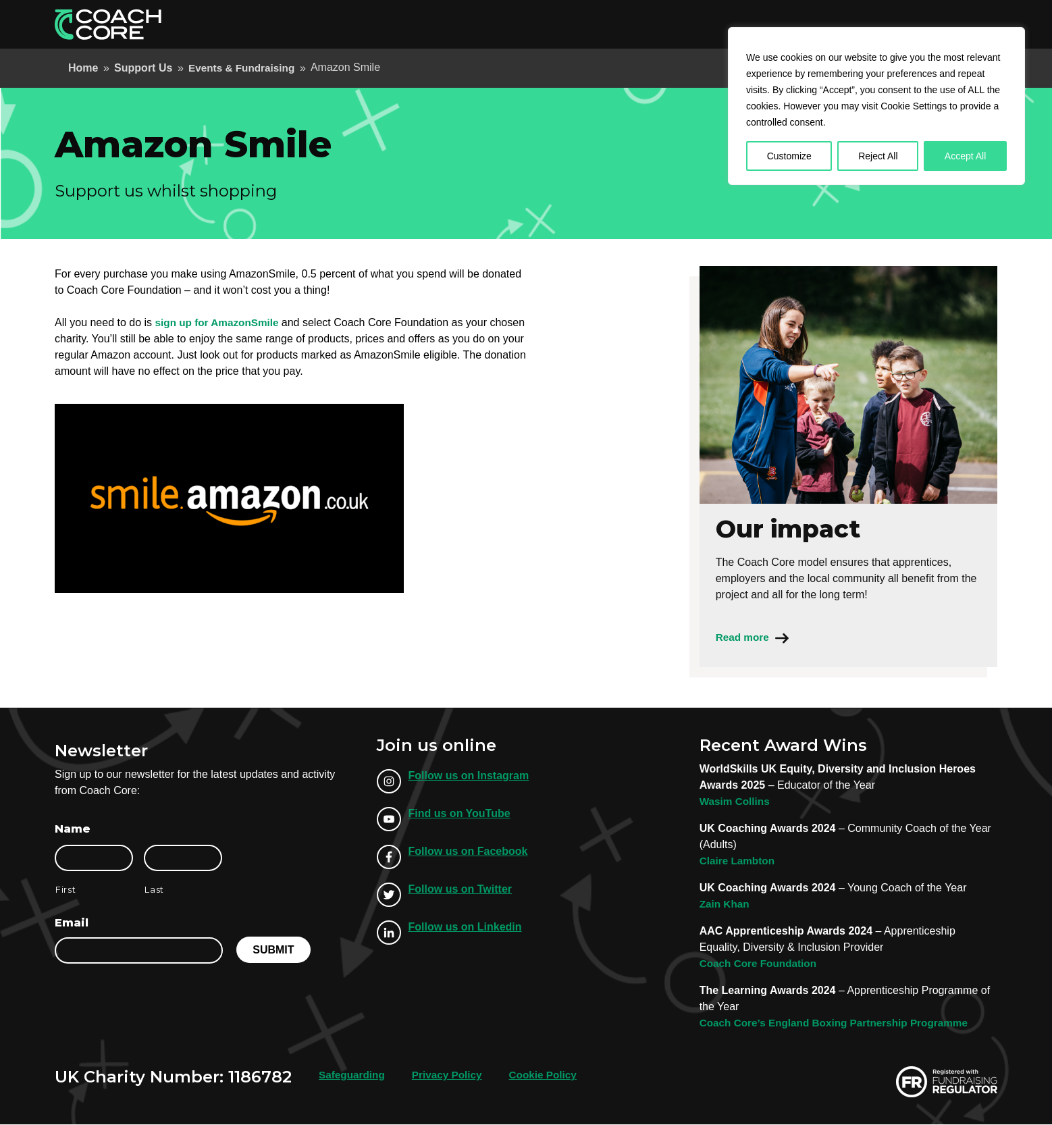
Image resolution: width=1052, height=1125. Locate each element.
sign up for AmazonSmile (221, 322)
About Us (737, 24)
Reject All (877, 156)
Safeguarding (353, 1075)
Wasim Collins (736, 802)
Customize (789, 156)
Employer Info (663, 24)
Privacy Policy (451, 1075)
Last (154, 890)
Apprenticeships (569, 24)
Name (72, 829)
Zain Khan (726, 904)
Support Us (892, 24)
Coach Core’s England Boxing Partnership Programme (840, 1023)
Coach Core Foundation (761, 964)
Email (71, 923)
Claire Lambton (739, 861)
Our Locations (811, 24)
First (65, 890)
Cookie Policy (550, 1075)
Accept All (965, 156)
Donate (963, 24)
